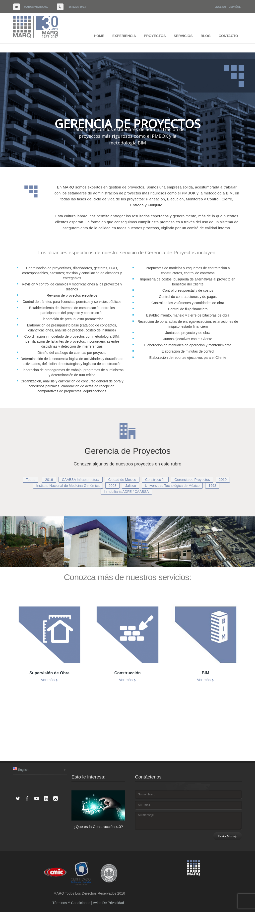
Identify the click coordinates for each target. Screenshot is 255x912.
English (220, 6)
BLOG (206, 36)
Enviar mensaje (227, 836)
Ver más (48, 680)
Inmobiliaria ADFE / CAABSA (126, 492)
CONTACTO (228, 36)
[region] (127, 109)
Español (235, 6)
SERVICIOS (183, 36)
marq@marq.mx (36, 6)
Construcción (155, 480)
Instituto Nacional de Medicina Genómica (68, 486)
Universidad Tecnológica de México (172, 486)
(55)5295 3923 (77, 6)
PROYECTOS (155, 36)
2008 (112, 486)
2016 (49, 480)
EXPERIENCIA (124, 36)
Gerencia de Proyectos (192, 480)
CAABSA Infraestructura (80, 480)
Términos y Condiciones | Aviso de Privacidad (88, 903)
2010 (223, 480)
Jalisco (130, 486)
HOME (99, 36)
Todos (30, 480)
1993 (212, 486)
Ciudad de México (122, 480)
